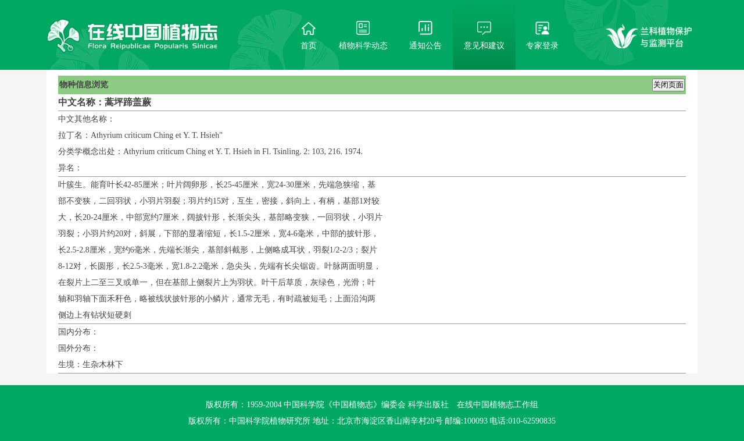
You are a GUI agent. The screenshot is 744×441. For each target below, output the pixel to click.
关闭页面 (668, 84)
